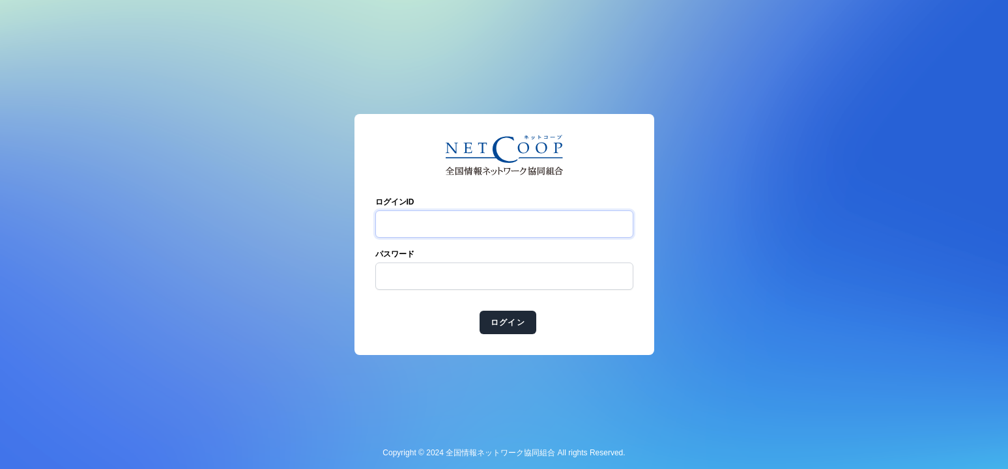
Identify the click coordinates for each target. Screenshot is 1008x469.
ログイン (508, 322)
